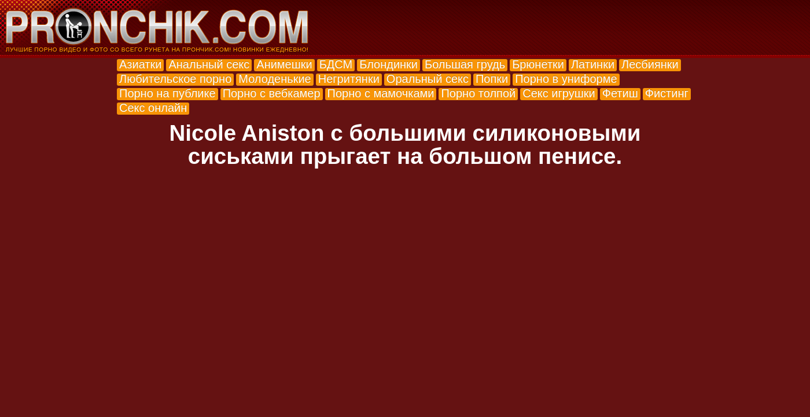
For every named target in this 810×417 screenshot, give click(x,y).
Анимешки (284, 64)
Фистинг (667, 93)
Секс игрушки (558, 93)
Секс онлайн (153, 107)
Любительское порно (175, 78)
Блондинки (388, 64)
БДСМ (336, 64)
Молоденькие (274, 78)
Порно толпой (478, 93)
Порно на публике (167, 93)
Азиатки (140, 64)
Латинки (592, 64)
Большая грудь (465, 64)
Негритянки (349, 78)
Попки (492, 78)
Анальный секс (208, 64)
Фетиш (620, 93)
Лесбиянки (650, 64)
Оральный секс (427, 78)
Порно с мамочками (381, 93)
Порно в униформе (566, 78)
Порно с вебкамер (272, 93)
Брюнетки (538, 64)
